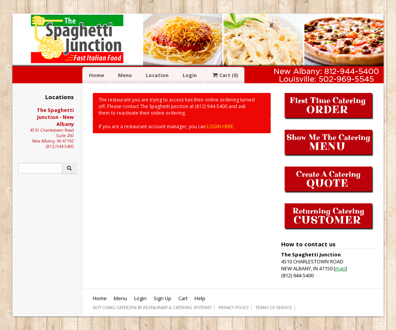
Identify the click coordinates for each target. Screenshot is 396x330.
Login (190, 75)
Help (200, 298)
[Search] (40, 168)
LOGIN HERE (220, 126)
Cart (224, 75)
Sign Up (162, 298)
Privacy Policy (233, 307)
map (340, 268)
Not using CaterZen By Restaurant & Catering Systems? (152, 307)
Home (96, 75)
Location (157, 75)
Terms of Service (274, 307)
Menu (125, 75)
